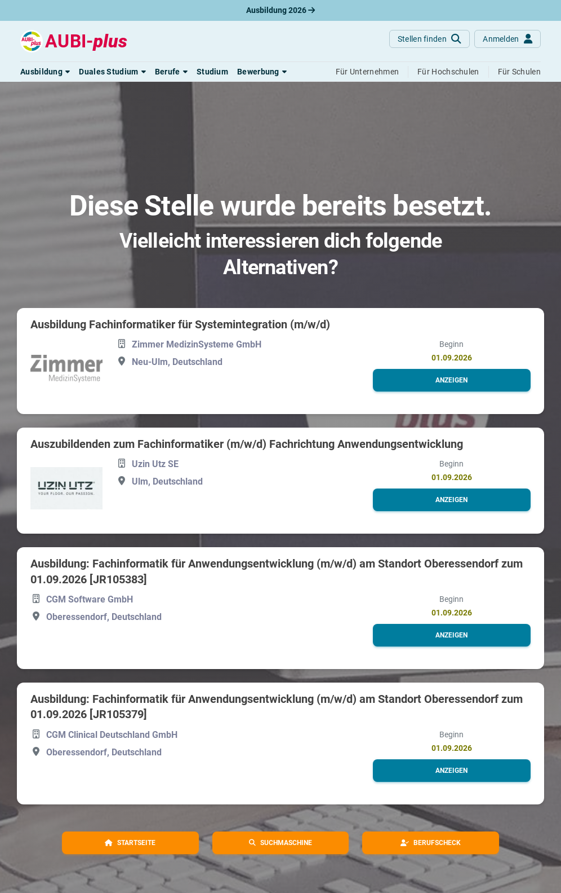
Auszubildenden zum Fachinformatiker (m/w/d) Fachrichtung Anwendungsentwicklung (246, 444)
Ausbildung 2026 (280, 10)
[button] (45, 71)
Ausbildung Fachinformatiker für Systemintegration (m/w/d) (180, 324)
